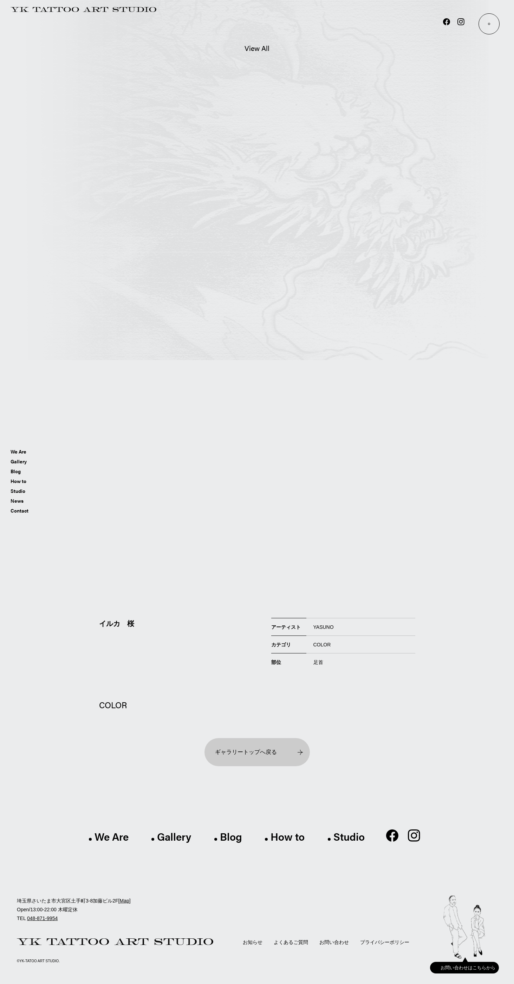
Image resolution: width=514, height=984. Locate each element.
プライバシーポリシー (384, 942)
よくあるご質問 (291, 942)
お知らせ (252, 942)
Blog (16, 470)
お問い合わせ (334, 942)
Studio (18, 490)
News (17, 500)
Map (124, 901)
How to (18, 480)
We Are (18, 451)
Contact (19, 510)
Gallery (19, 460)
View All (257, 48)
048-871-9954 (42, 918)
